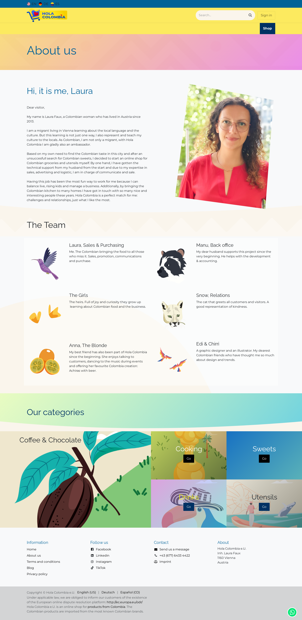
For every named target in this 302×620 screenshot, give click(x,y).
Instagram (104, 562)
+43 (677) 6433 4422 (174, 555)
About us (34, 555)
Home (31, 549)
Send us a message (174, 549)
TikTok (101, 568)
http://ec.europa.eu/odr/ (125, 602)
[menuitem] (31, 4)
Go (189, 458)
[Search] (250, 15)
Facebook (103, 549)
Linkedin (102, 555)
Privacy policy (37, 574)
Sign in (266, 15)
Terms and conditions (43, 562)
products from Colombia (106, 607)
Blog (30, 568)
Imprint (165, 562)
